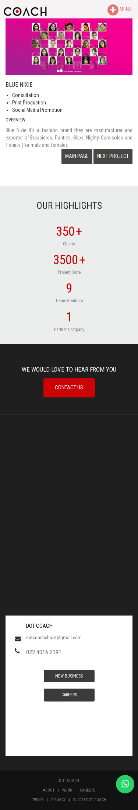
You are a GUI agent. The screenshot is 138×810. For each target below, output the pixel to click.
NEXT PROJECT (113, 156)
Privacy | (62, 799)
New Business (69, 676)
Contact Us (69, 387)
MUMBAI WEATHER (69, 562)
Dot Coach (69, 780)
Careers (69, 694)
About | (52, 790)
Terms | (41, 799)
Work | (71, 790)
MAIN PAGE (77, 156)
